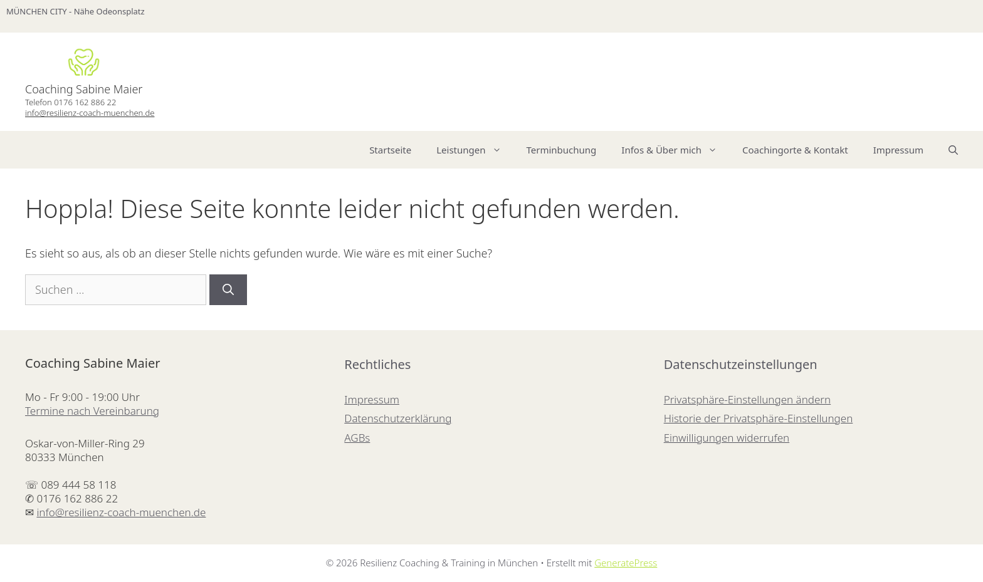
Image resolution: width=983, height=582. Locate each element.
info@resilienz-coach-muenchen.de (89, 112)
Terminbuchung (562, 149)
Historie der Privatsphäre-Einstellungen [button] (758, 418)
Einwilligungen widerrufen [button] (727, 437)
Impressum (898, 149)
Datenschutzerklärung (397, 418)
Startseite (390, 149)
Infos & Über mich (675, 150)
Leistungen (474, 150)
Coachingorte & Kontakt (795, 149)
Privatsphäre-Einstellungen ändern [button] (747, 399)
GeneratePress (625, 562)
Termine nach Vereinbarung (92, 410)
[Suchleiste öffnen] (953, 150)
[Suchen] (228, 289)
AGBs (357, 437)
